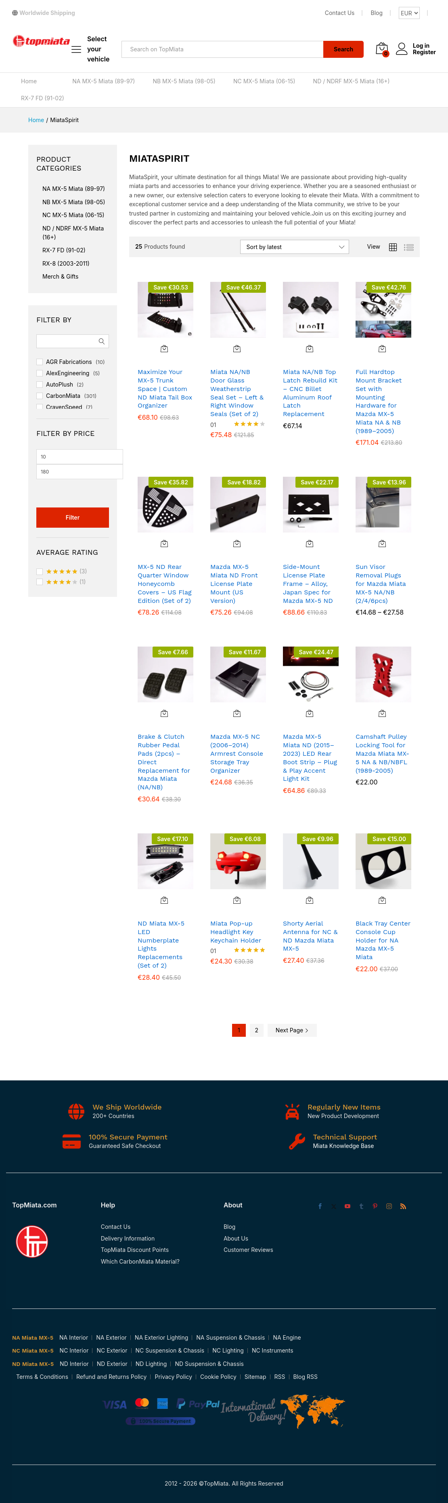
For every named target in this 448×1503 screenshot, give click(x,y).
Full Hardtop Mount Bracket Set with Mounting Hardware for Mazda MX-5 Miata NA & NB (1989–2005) (379, 401)
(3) (66, 572)
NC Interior (74, 1350)
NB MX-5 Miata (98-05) (184, 81)
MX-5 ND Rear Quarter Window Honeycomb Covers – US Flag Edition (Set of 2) (165, 583)
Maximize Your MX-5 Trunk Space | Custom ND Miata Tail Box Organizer (165, 388)
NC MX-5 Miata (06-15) (264, 81)
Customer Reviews (248, 1249)
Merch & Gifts (60, 276)
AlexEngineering (67, 373)
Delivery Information (128, 1238)
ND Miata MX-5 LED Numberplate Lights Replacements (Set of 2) (161, 944)
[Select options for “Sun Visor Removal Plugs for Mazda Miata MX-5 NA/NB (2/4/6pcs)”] (382, 543)
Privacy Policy (173, 1376)
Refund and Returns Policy (111, 1376)
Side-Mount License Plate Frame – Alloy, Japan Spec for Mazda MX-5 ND (308, 583)
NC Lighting (228, 1350)
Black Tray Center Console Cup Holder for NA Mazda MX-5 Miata (383, 940)
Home (29, 81)
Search (343, 49)
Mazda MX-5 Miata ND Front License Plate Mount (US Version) (234, 583)
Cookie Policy (218, 1376)
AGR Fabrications (69, 361)
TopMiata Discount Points (135, 1249)
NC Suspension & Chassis (170, 1350)
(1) (66, 582)
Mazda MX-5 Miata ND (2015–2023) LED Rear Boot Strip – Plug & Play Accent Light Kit (310, 757)
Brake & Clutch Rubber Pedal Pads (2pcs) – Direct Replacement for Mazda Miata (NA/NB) (164, 762)
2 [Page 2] (257, 1030)
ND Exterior (112, 1363)
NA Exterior (111, 1337)
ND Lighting (151, 1363)
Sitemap (255, 1376)
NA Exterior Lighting (161, 1337)
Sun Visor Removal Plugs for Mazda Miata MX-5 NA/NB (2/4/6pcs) (381, 583)
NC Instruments (272, 1350)
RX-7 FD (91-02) (42, 98)
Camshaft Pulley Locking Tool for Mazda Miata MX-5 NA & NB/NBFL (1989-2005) (382, 753)
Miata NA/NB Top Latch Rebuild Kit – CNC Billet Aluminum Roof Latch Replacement (310, 393)
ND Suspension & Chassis (209, 1363)
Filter (73, 517)
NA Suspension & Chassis (230, 1337)
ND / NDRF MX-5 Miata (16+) (351, 81)
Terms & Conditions (42, 1376)
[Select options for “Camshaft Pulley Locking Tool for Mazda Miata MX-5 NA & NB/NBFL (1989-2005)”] (382, 713)
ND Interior (74, 1363)
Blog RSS (305, 1376)
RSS (279, 1376)
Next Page (292, 1030)
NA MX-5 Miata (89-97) (103, 81)
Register (424, 52)
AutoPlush (59, 384)
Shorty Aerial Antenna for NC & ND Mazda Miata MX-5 (310, 936)
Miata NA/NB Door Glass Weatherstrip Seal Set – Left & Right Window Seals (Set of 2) (237, 393)
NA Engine (287, 1337)
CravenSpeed (64, 407)
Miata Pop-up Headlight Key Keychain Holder (235, 932)
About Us (236, 1238)
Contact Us (340, 12)
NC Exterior (111, 1350)
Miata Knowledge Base (343, 1145)
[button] (164, 348)
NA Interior (73, 1337)
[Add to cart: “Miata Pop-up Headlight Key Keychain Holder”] (237, 900)
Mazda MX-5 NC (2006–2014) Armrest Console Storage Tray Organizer (236, 753)
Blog (377, 12)
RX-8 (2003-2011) (66, 263)
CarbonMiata (63, 395)
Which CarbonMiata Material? (140, 1261)
